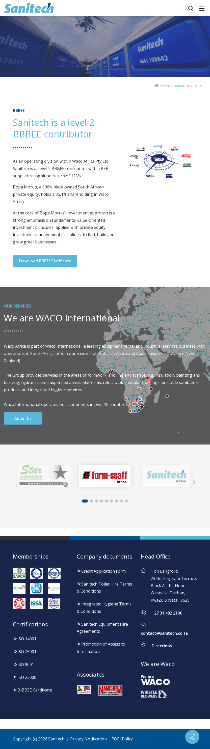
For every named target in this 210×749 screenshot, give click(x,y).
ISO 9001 (23, 664)
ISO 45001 (24, 651)
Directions (162, 646)
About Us (22, 418)
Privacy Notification (88, 739)
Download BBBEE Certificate (45, 260)
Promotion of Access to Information (101, 647)
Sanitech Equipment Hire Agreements (102, 627)
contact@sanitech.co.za (164, 633)
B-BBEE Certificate (32, 690)
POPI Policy (122, 739)
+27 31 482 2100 (167, 613)
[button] (17, 482)
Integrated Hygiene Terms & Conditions (104, 607)
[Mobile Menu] (202, 8)
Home (162, 86)
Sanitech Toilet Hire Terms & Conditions (104, 587)
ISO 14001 (24, 639)
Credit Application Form (101, 571)
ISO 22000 (24, 677)
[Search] (190, 8)
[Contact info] (192, 737)
